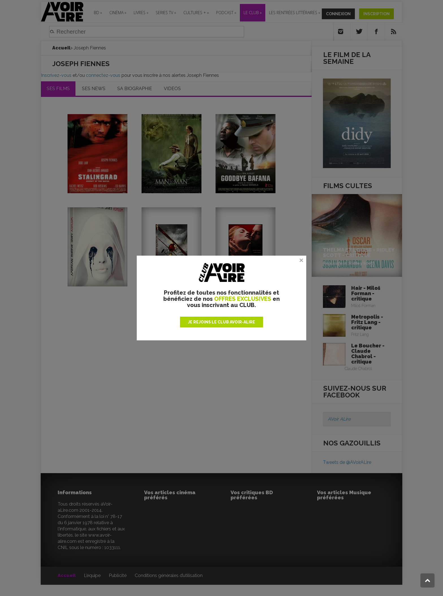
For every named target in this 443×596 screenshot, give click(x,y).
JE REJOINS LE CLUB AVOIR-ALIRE (221, 322)
